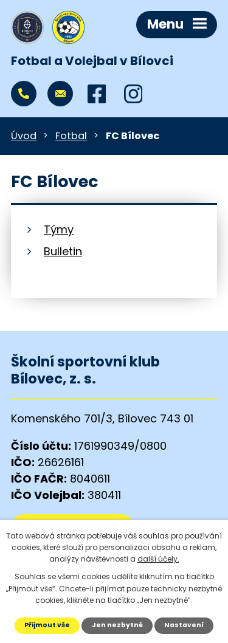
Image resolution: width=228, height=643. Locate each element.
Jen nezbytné (117, 625)
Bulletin (63, 251)
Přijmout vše (47, 625)
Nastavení (184, 625)
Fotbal (71, 136)
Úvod (23, 136)
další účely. (158, 559)
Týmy (59, 229)
